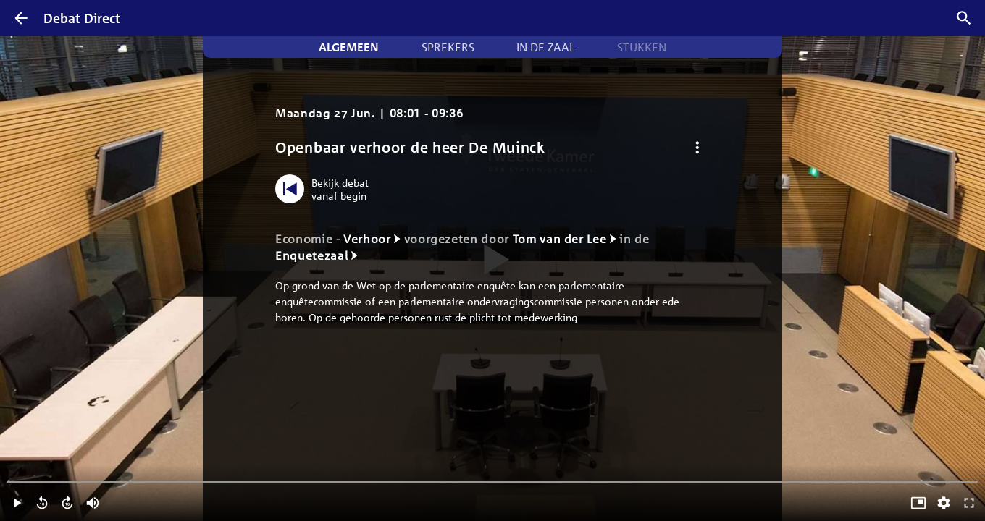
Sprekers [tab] (448, 47)
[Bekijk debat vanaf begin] (325, 188)
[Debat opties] (697, 147)
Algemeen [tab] (349, 47)
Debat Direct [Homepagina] (81, 18)
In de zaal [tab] (545, 47)
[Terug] (21, 18)
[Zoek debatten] (964, 18)
